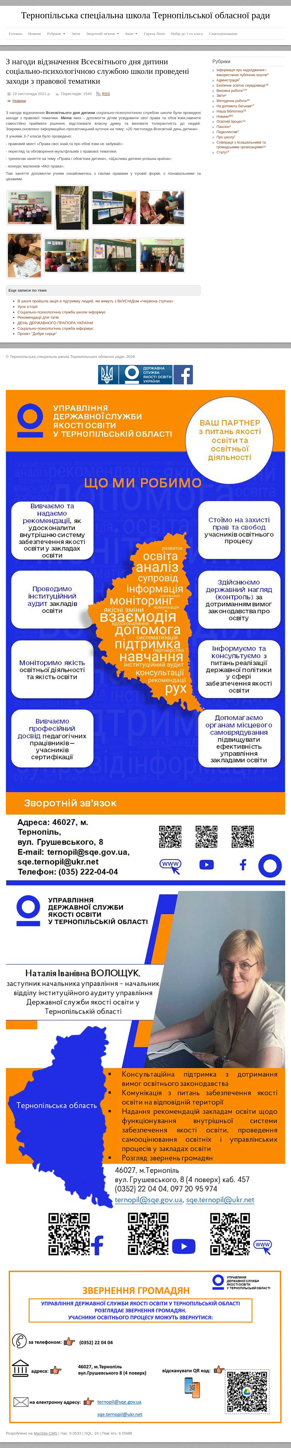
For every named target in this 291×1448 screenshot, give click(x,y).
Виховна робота (232, 91)
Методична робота (233, 101)
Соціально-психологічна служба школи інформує (61, 312)
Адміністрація (228, 80)
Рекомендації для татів (38, 317)
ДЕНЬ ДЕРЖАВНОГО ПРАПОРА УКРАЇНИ (55, 323)
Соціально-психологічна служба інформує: (55, 328)
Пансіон (224, 127)
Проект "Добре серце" (37, 333)
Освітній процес (231, 122)
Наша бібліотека (231, 111)
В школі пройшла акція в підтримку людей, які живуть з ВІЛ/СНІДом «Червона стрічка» (95, 301)
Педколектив (228, 132)
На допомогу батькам (235, 106)
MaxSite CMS (45, 1433)
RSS (106, 94)
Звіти (221, 96)
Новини (19, 101)
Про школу (226, 137)
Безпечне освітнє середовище (242, 85)
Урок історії (27, 306)
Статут (223, 152)
